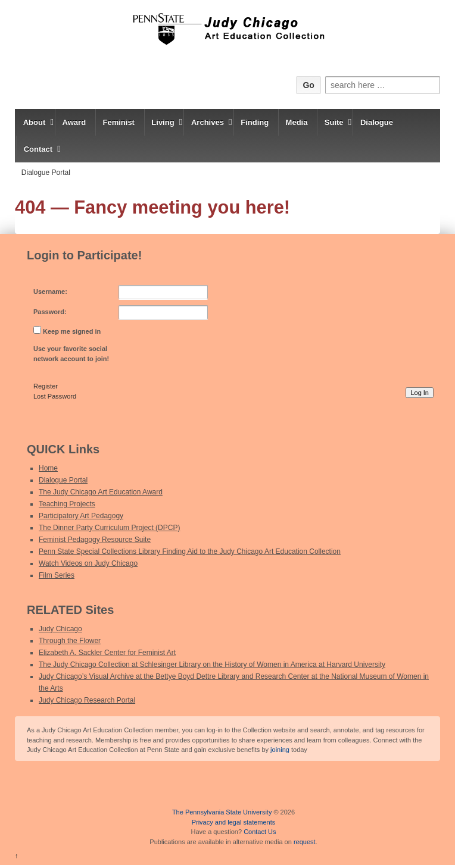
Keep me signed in (72, 331)
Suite (334, 122)
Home (48, 468)
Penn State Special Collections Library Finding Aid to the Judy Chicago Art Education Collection (190, 551)
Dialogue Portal (45, 172)
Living (162, 122)
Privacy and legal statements (234, 822)
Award (74, 122)
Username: (50, 291)
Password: (50, 311)
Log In (419, 392)
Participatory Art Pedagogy (81, 516)
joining (279, 749)
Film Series (56, 575)
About (34, 122)
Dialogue (376, 122)
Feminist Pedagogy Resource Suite (95, 539)
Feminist (118, 122)
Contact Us (260, 831)
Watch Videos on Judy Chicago (88, 563)
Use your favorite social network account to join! (71, 353)
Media (297, 122)
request (305, 841)
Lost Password (54, 396)
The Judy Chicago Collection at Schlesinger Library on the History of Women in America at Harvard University (212, 664)
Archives (207, 122)
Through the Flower (70, 641)
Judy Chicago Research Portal (87, 700)
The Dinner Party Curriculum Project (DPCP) (109, 528)
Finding (255, 122)
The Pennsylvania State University (222, 812)
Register (45, 386)
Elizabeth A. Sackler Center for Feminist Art (107, 652)
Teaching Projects (67, 504)
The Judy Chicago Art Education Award (101, 492)
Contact (38, 149)
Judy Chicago (60, 629)
